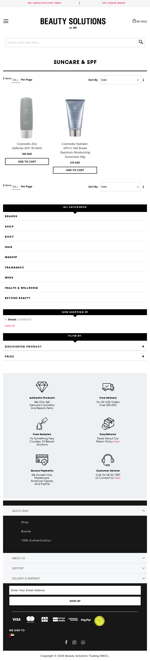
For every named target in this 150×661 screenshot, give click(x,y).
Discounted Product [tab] (23, 346)
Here (117, 441)
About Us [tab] (18, 558)
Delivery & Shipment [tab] (26, 578)
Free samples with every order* (45, 3)
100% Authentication (36, 540)
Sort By (93, 79)
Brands (11, 216)
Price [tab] (9, 356)
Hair (8, 247)
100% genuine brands (113, 3)
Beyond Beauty (17, 298)
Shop (9, 226)
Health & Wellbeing (21, 288)
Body (9, 236)
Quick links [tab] (20, 510)
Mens (9, 277)
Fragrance (14, 267)
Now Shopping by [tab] (75, 312)
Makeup (11, 257)
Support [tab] (18, 568)
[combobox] (75, 42)
